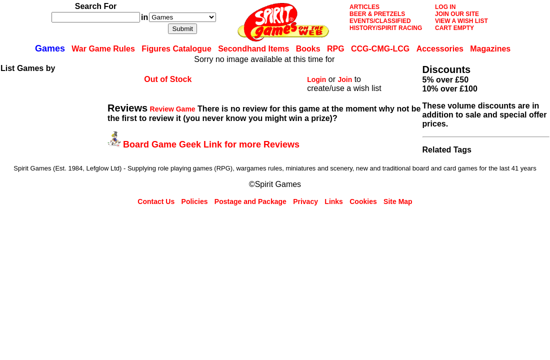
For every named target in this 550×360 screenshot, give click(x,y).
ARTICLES (365, 7)
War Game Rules (103, 48)
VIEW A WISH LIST (461, 21)
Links (333, 202)
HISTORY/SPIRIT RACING (386, 28)
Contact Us (156, 202)
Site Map (398, 202)
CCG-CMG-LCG (380, 48)
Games (50, 49)
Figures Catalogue (177, 48)
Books (308, 48)
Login (316, 80)
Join (345, 80)
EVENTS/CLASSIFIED (380, 21)
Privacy (305, 202)
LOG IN (445, 7)
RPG (335, 48)
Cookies (363, 202)
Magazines (490, 48)
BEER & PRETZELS (377, 14)
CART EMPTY (454, 28)
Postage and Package (250, 202)
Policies (195, 202)
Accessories (440, 48)
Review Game (173, 109)
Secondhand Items (253, 48)
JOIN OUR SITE (457, 14)
